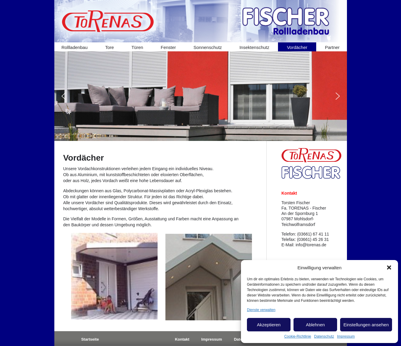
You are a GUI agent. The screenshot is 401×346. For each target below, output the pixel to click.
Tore (109, 47)
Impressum (346, 336)
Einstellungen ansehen (366, 324)
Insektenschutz (254, 47)
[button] (389, 267)
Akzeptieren (268, 324)
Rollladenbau (75, 47)
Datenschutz (324, 336)
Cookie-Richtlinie (297, 336)
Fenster (168, 47)
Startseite (90, 339)
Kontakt (182, 339)
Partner (332, 47)
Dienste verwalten (261, 310)
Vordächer (297, 47)
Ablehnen (315, 324)
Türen (137, 47)
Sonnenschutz (207, 47)
